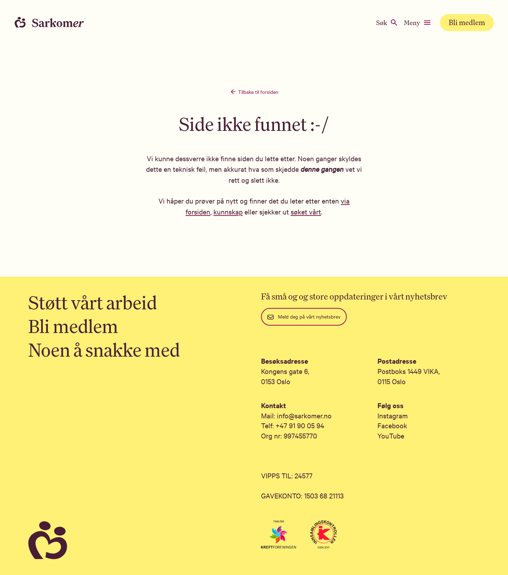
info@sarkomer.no (304, 415)
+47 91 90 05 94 (300, 425)
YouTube (390, 435)
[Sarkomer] (137, 540)
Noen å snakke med (104, 350)
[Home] (56, 22)
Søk (387, 22)
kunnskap (228, 211)
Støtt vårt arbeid (92, 302)
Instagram (392, 415)
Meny (417, 22)
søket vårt (306, 211)
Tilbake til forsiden (254, 91)
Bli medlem (467, 22)
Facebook (392, 425)
